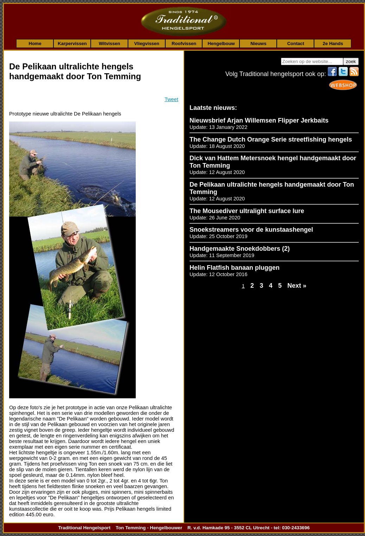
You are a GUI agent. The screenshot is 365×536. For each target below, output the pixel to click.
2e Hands (333, 43)
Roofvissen (184, 43)
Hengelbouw (221, 43)
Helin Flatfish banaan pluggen (235, 267)
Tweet (171, 99)
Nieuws (258, 43)
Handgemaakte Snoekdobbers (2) (240, 248)
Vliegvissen (146, 43)
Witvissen (109, 43)
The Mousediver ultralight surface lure (247, 210)
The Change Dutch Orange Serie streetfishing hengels (271, 139)
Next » (296, 285)
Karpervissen (72, 43)
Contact (295, 43)
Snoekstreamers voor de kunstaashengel (251, 229)
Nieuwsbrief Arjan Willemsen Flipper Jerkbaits (259, 120)
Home (35, 43)
